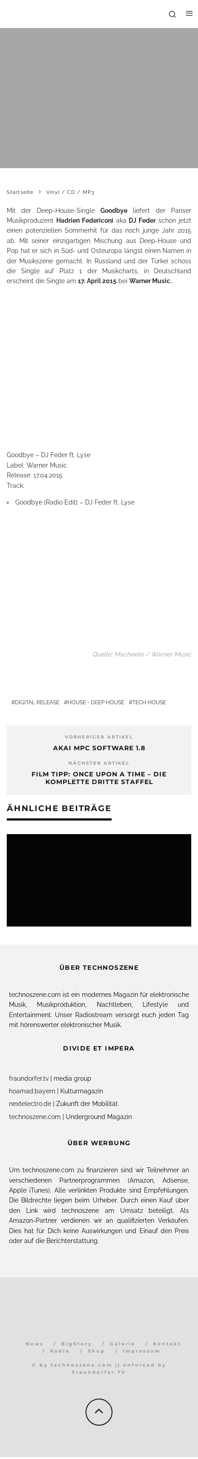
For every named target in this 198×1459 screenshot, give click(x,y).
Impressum (142, 1351)
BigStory (76, 1344)
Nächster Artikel (99, 763)
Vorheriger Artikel (99, 737)
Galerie (122, 1344)
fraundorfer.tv (29, 1078)
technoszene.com (35, 1116)
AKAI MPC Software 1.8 (99, 748)
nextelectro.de (30, 1103)
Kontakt (167, 1344)
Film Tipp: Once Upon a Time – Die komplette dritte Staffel (99, 778)
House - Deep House (96, 702)
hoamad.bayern (32, 1091)
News (35, 1344)
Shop (96, 1351)
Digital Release (37, 702)
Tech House (149, 702)
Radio (60, 1351)
